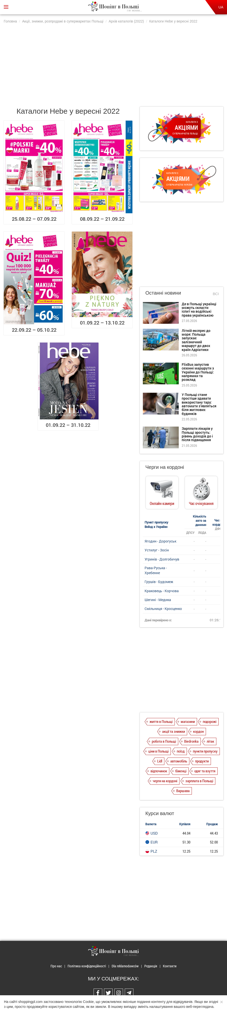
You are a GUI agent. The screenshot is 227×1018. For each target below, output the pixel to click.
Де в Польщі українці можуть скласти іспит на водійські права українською (199, 310)
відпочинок (159, 770)
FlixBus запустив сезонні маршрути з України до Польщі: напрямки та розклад (198, 372)
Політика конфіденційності (87, 966)
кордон (198, 731)
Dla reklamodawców (125, 966)
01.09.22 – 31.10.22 (68, 425)
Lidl (159, 760)
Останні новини (163, 293)
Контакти (170, 966)
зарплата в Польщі (199, 780)
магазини (188, 721)
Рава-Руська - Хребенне (156, 570)
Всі (216, 294)
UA (221, 7)
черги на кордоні (165, 780)
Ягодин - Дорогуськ (160, 541)
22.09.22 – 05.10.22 (34, 329)
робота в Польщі (164, 741)
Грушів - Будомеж (159, 581)
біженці (180, 770)
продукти (202, 760)
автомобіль (178, 760)
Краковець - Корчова (162, 590)
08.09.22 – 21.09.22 (102, 219)
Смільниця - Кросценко (163, 608)
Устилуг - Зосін (157, 550)
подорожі (209, 721)
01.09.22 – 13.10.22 (102, 322)
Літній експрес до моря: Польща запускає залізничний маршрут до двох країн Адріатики (196, 340)
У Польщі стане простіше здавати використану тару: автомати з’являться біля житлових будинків (199, 404)
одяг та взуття (204, 770)
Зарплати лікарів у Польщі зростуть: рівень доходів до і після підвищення (197, 434)
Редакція (150, 966)
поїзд (181, 751)
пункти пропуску (205, 751)
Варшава (183, 790)
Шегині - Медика (158, 599)
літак (210, 741)
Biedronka (191, 741)
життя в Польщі (161, 721)
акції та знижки (173, 731)
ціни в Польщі (158, 751)
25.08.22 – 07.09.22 (34, 219)
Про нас (56, 966)
